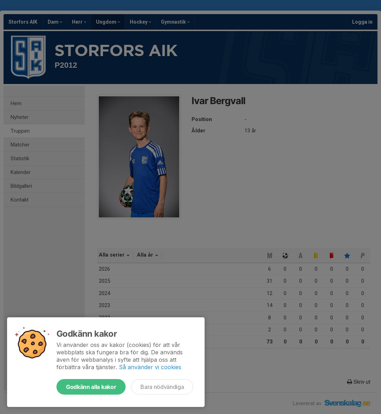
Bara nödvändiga (162, 386)
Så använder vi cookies (150, 367)
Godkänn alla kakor (91, 386)
